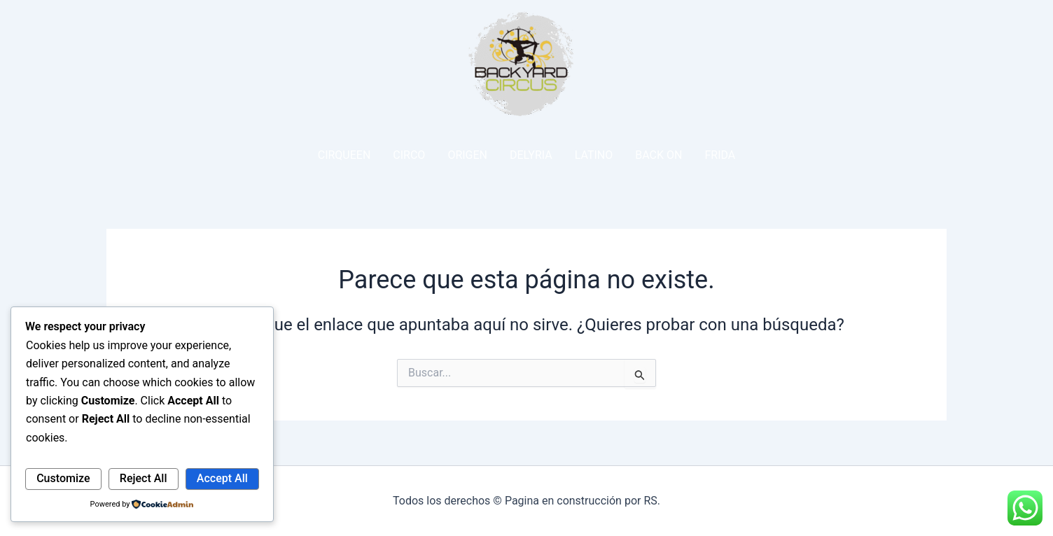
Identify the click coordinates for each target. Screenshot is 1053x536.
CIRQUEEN (344, 155)
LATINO (594, 155)
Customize (63, 478)
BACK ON (658, 155)
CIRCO (409, 155)
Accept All (222, 478)
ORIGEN (467, 155)
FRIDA (719, 155)
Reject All (143, 478)
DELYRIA (531, 155)
